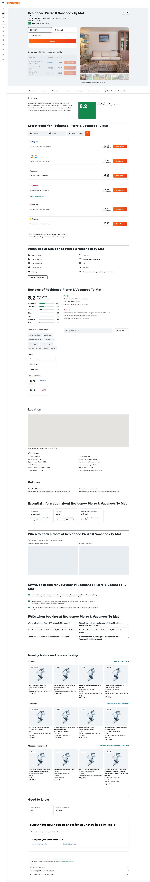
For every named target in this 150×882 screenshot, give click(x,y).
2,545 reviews (44, 23)
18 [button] (53, 63)
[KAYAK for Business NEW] (3, 44)
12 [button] (57, 58)
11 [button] (52, 58)
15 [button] (72, 58)
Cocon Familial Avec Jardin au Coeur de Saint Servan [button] (114, 686)
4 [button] (52, 53)
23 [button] (43, 67)
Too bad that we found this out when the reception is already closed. (88, 313)
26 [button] (57, 67)
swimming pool (33, 344)
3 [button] (97, 48)
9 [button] (43, 58)
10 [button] (48, 58)
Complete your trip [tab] (37, 832)
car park (53, 348)
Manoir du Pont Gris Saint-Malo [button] (64, 685)
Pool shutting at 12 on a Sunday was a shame (80, 315)
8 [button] (71, 53)
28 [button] (67, 67)
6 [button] (62, 53)
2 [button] (43, 53)
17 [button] (48, 63)
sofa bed (31, 348)
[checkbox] (38, 382)
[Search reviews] (89, 330)
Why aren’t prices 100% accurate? (79, 874)
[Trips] (3, 50)
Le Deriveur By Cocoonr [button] (86, 727)
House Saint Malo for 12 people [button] (89, 770)
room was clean (49, 339)
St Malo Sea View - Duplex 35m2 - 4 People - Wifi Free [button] (66, 728)
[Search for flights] (3, 9)
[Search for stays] (3, 13)
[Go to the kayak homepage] (13, 3)
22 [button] (72, 63)
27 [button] (62, 67)
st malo (38, 348)
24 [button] (48, 67)
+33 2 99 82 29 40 (34, 21)
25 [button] (53, 67)
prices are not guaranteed (67, 861)
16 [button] (43, 63)
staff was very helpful (35, 335)
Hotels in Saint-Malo (69, 844)
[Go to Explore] (3, 31)
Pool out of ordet (72, 301)
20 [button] (62, 63)
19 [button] (57, 63)
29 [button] (72, 67)
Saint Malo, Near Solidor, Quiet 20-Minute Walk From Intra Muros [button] (40, 771)
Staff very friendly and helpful (76, 304)
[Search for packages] (3, 22)
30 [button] (43, 72)
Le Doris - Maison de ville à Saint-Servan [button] (90, 686)
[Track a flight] (3, 36)
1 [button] (71, 48)
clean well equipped (46, 344)
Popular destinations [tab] (53, 832)
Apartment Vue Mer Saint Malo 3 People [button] (64, 771)
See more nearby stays (121, 661)
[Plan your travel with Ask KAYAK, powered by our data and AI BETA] (3, 27)
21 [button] (67, 63)
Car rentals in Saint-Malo (40, 844)
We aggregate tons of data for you (79, 871)
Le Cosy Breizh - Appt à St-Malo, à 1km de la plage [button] (115, 728)
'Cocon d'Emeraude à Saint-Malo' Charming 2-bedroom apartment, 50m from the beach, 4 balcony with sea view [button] (116, 772)
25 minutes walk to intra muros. (76, 299)
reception (46, 348)
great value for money (35, 339)
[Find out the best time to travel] (3, 40)
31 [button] (48, 72)
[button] (3, 3)
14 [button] (67, 58)
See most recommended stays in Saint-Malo (114, 746)
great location (48, 335)
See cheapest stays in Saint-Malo (118, 703)
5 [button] (57, 53)
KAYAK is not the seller (79, 867)
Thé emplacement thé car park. (76, 318)
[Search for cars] (3, 17)
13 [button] (62, 58)
